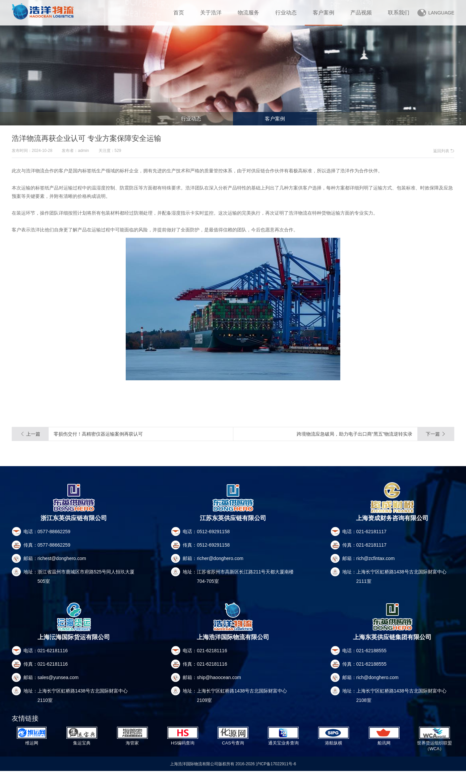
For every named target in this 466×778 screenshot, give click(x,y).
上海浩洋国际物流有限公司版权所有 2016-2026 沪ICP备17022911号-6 (233, 770)
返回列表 (443, 151)
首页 (178, 12)
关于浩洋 (211, 12)
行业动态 (286, 12)
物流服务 (248, 12)
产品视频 (361, 12)
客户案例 (323, 12)
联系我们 (398, 12)
